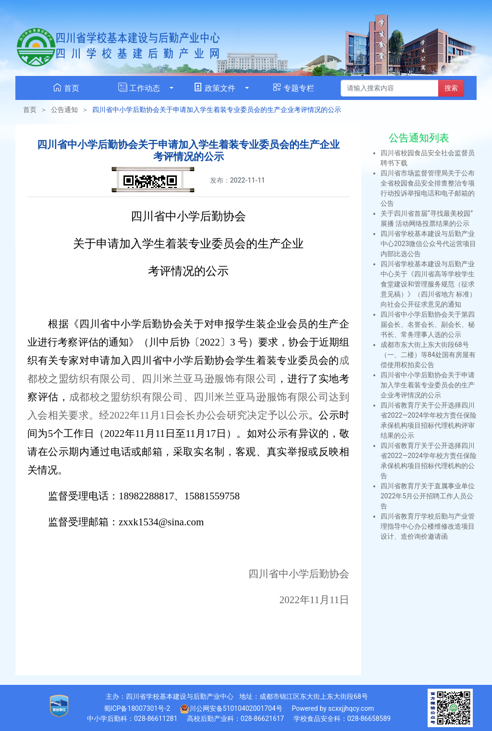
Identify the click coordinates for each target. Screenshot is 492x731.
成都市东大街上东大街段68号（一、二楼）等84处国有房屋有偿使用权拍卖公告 (428, 355)
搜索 (451, 88)
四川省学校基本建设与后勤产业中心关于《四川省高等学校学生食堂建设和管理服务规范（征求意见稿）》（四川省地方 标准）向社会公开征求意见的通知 (428, 284)
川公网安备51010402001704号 (231, 709)
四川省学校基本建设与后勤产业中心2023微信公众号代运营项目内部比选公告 (428, 244)
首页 (30, 109)
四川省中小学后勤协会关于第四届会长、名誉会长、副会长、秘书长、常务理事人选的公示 (428, 324)
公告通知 (64, 109)
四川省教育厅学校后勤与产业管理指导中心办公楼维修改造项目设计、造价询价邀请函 (428, 526)
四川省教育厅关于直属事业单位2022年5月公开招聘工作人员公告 (428, 496)
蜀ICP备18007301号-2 (137, 708)
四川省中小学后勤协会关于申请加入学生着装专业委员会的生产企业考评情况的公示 (428, 385)
